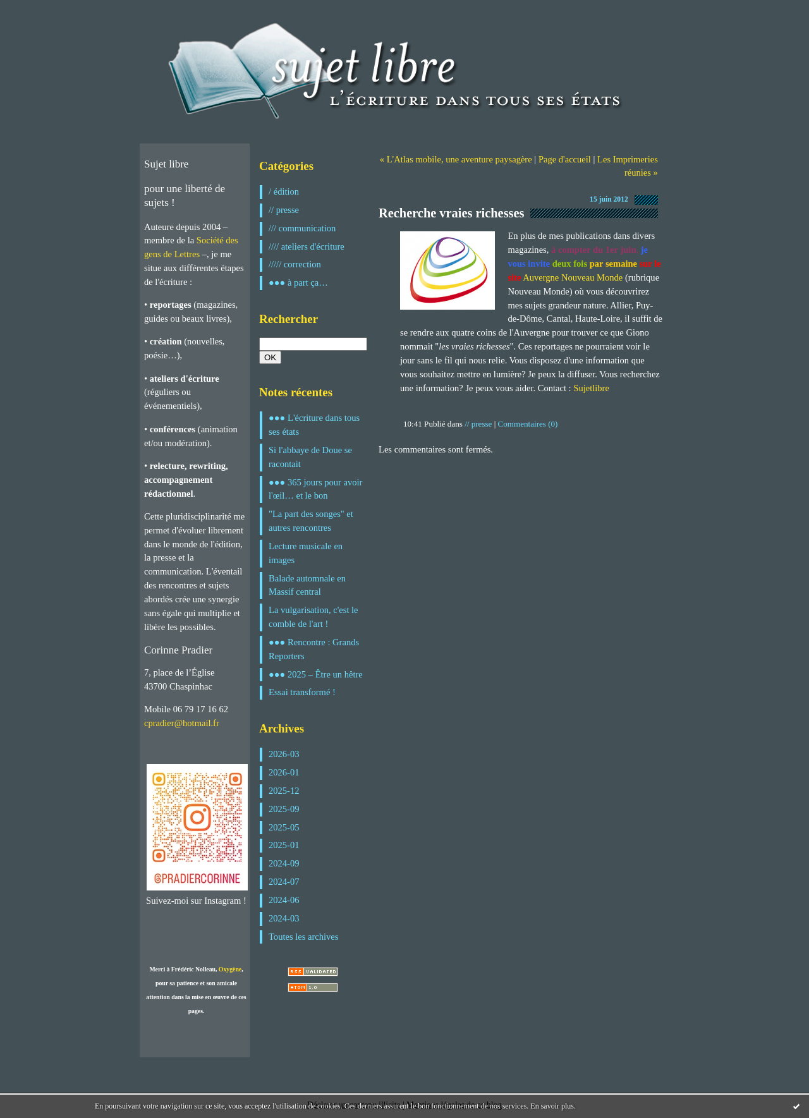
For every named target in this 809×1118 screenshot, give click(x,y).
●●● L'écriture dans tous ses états (314, 425)
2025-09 (284, 809)
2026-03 (284, 754)
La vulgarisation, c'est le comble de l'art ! (313, 617)
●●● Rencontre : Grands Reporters (314, 649)
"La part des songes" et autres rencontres (311, 521)
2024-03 (284, 918)
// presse (284, 210)
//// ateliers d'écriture (306, 246)
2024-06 (284, 900)
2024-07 (284, 882)
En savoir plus (552, 1106)
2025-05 (284, 827)
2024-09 (284, 863)
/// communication (302, 228)
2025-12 (284, 791)
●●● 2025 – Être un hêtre (316, 674)
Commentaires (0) (528, 423)
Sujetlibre (591, 388)
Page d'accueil (564, 159)
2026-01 (284, 772)
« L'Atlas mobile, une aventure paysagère (456, 159)
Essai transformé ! (302, 692)
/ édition (284, 191)
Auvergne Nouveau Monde (573, 277)
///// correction (295, 264)
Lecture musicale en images (306, 553)
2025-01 (284, 845)
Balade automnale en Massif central (307, 585)
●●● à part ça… (298, 282)
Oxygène (230, 969)
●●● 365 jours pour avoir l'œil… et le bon (315, 489)
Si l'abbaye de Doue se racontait (310, 457)
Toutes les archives (303, 937)
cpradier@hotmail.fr (181, 723)
